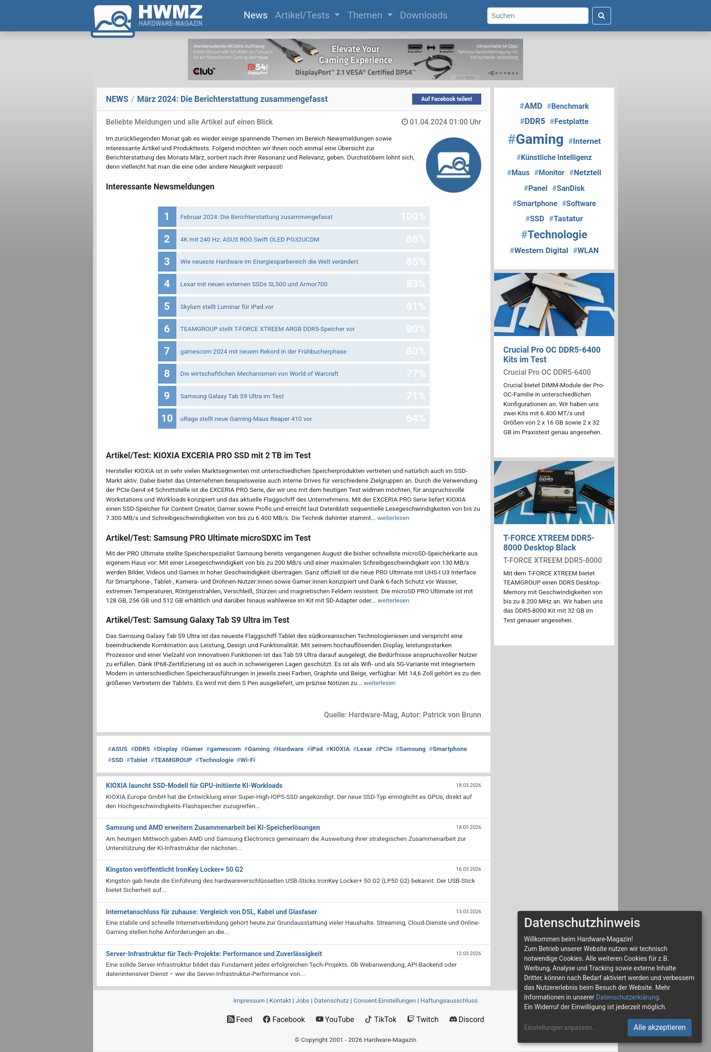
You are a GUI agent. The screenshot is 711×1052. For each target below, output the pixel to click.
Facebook (284, 1019)
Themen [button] (366, 15)
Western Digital (539, 250)
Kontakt (280, 1000)
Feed (239, 1019)
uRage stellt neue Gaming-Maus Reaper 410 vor (246, 418)
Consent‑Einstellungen (385, 1000)
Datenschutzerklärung (627, 997)
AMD (530, 106)
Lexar (362, 748)
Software (579, 203)
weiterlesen (393, 517)
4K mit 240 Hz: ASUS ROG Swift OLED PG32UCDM (250, 239)
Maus (518, 172)
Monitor (549, 172)
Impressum (249, 1000)
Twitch (422, 1019)
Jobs (302, 1000)
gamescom (223, 748)
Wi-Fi (246, 759)
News (257, 14)
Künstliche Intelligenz (554, 157)
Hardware (288, 748)
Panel (536, 188)
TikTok (380, 1019)
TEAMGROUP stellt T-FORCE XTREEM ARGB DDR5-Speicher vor (268, 328)
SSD (115, 759)
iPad (315, 748)
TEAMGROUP (171, 759)
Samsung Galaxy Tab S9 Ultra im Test (232, 396)
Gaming (256, 748)
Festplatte (569, 121)
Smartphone (448, 748)
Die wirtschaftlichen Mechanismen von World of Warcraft (259, 373)
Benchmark (568, 106)
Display (165, 748)
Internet (584, 141)
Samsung (410, 748)
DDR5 (140, 748)
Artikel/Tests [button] (303, 15)
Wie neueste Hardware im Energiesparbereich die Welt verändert (269, 261)
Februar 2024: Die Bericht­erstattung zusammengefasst (257, 216)
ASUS (118, 748)
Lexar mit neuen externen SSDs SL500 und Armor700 (254, 284)
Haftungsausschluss (449, 1000)
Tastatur (566, 218)
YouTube (335, 1019)
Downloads (424, 15)
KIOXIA (338, 748)
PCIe (383, 748)
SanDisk (568, 188)
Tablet (136, 759)
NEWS (117, 99)
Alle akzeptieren (660, 1027)
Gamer (192, 748)
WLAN (586, 250)
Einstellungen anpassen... (560, 1027)
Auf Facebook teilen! (446, 99)
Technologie (214, 759)
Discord (466, 1019)
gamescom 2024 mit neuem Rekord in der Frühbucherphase (264, 351)
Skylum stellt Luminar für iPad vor (227, 306)
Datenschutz (331, 1000)
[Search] (538, 15)
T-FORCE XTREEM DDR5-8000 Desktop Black (549, 542)
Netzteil (585, 172)
